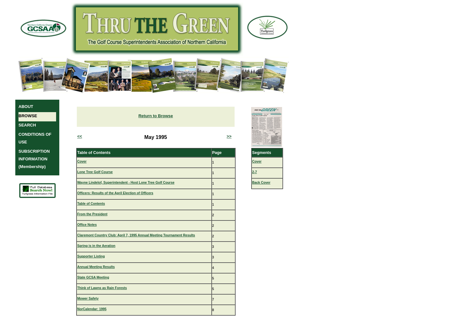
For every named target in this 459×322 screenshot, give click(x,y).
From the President (92, 214)
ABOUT (25, 106)
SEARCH (27, 125)
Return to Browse (155, 115)
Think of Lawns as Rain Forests (102, 288)
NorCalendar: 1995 (91, 309)
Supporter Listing (91, 256)
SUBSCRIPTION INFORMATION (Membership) (34, 159)
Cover (81, 161)
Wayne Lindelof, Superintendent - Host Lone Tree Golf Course (125, 182)
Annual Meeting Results (96, 267)
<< (79, 136)
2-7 (254, 172)
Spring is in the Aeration (96, 246)
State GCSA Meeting (93, 277)
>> (229, 136)
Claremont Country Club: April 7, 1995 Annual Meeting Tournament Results (136, 235)
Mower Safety (87, 298)
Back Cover (261, 182)
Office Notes (87, 224)
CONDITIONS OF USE (34, 138)
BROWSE (27, 115)
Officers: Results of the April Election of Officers (115, 193)
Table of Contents (91, 203)
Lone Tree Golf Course (95, 172)
